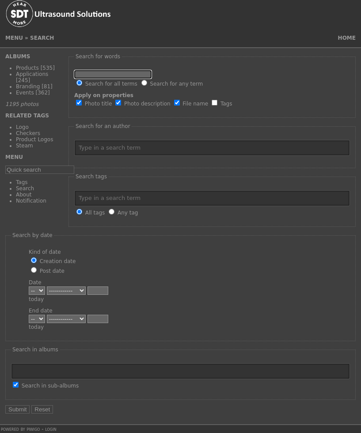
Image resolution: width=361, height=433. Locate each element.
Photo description (143, 104)
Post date (48, 271)
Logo (22, 127)
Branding (28, 86)
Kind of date (45, 252)
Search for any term (172, 84)
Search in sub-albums (46, 386)
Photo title (94, 104)
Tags (22, 182)
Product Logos (34, 139)
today (36, 299)
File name (191, 104)
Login (50, 429)
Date (35, 282)
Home (347, 38)
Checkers (28, 133)
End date (41, 311)
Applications (32, 74)
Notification (31, 201)
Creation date (53, 261)
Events (25, 93)
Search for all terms (106, 84)
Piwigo (33, 429)
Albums (17, 56)
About (23, 195)
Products (27, 68)
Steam (24, 146)
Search (25, 188)
